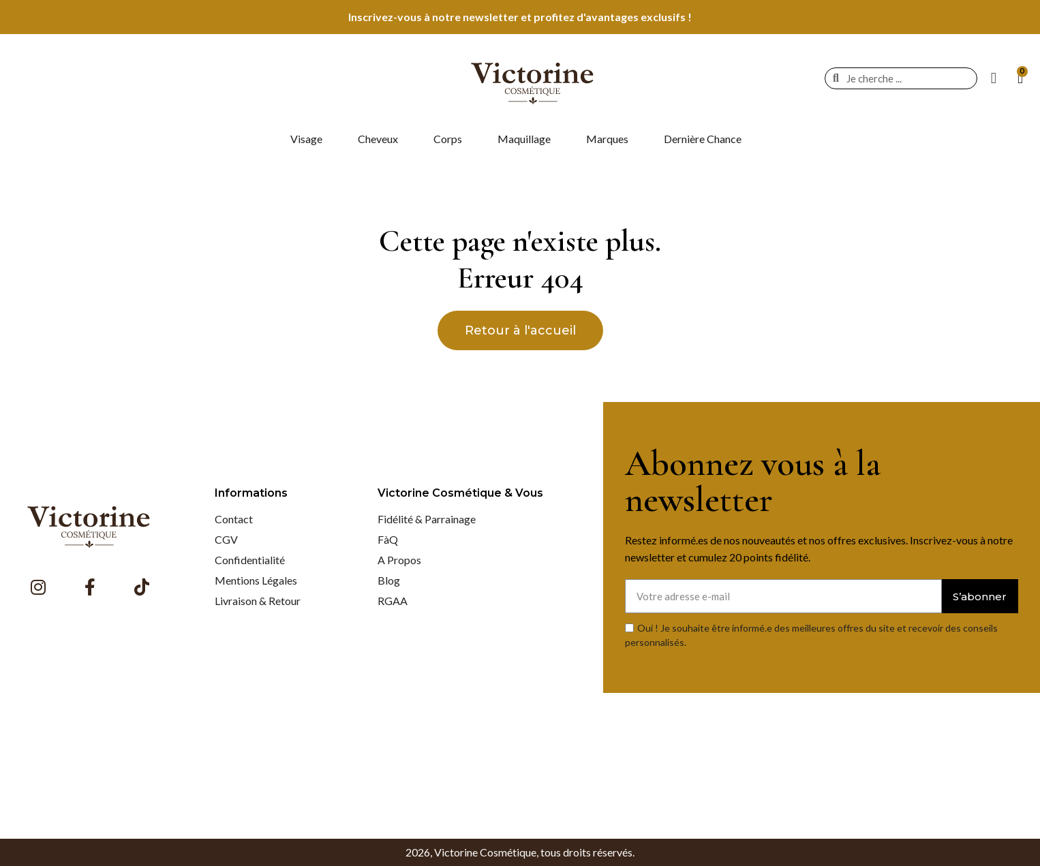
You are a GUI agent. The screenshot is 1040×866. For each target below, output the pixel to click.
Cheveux (378, 138)
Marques (607, 138)
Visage (306, 138)
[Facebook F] (90, 587)
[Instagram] (38, 587)
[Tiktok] (142, 587)
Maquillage (524, 138)
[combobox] (904, 78)
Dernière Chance (702, 138)
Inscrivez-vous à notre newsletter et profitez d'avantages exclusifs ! (520, 16)
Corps (447, 138)
